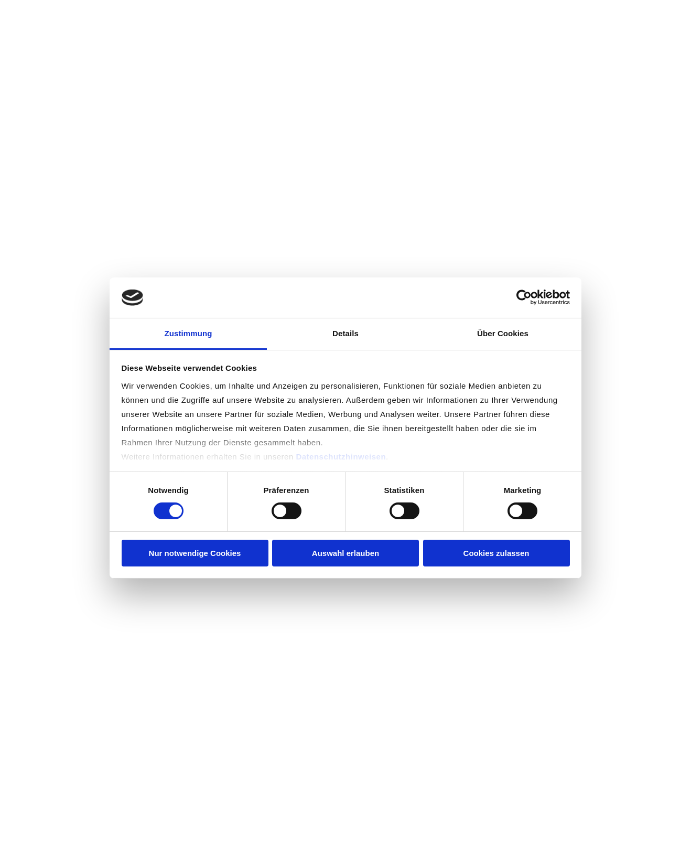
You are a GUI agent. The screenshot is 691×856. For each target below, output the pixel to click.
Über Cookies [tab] (502, 333)
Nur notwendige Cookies (195, 553)
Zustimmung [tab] (188, 333)
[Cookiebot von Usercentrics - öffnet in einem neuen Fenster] (524, 297)
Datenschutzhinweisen (341, 456)
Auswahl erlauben (345, 553)
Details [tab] (345, 333)
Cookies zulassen (496, 553)
